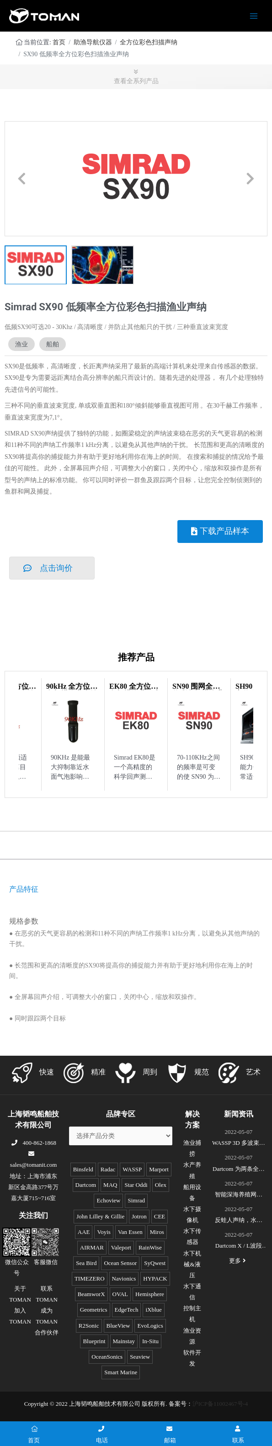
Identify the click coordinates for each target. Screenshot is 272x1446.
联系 (238, 1435)
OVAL (120, 1294)
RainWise (150, 1247)
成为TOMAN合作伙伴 (47, 1321)
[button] (21, 178)
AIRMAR (92, 1247)
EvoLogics (150, 1325)
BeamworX (91, 1294)
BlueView (118, 1325)
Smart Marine (120, 1372)
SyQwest (154, 1263)
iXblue (153, 1309)
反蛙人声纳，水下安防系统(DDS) (238, 1221)
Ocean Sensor (120, 1263)
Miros (157, 1231)
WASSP (132, 1169)
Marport (159, 1169)
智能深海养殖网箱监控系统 (238, 1195)
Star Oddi (135, 1184)
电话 (102, 1435)
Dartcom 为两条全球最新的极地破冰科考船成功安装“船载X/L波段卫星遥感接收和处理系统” (239, 1170)
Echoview (108, 1200)
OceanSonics (107, 1356)
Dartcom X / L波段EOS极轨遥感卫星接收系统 (238, 1246)
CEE (159, 1216)
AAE (84, 1231)
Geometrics (93, 1309)
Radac (108, 1169)
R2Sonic (89, 1325)
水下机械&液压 (192, 1264)
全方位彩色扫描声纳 (148, 42)
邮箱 (170, 1435)
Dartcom (85, 1184)
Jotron (139, 1216)
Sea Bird (86, 1263)
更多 (238, 1260)
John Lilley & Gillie (100, 1216)
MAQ (110, 1184)
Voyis (103, 1231)
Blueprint (94, 1341)
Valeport (121, 1247)
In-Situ (150, 1341)
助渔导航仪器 (93, 42)
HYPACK (155, 1278)
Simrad (136, 1200)
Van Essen (130, 1231)
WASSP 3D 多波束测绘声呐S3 (238, 1143)
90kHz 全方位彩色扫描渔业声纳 (71, 689)
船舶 (52, 344)
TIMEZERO (90, 1278)
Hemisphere (149, 1294)
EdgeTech (127, 1309)
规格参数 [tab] (23, 921)
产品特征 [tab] (23, 889)
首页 (59, 42)
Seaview (140, 1356)
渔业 (21, 344)
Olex (160, 1184)
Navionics (124, 1278)
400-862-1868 (33, 1142)
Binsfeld (83, 1169)
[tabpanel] (136, 905)
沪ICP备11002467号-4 (220, 1403)
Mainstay (124, 1341)
